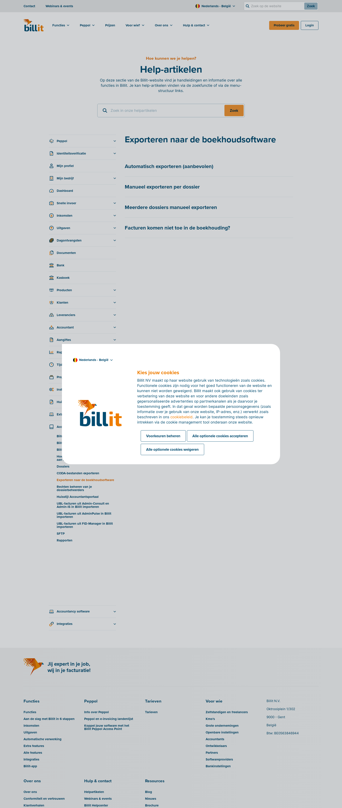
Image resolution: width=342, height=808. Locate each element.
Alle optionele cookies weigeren (172, 449)
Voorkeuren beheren (163, 436)
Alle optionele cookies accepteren (220, 436)
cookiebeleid (181, 417)
